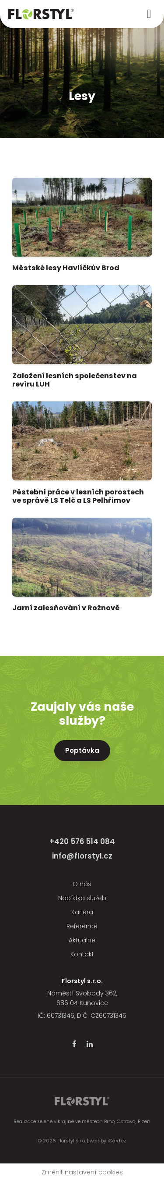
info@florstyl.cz (82, 856)
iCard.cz (117, 1140)
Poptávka (82, 750)
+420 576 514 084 (82, 841)
